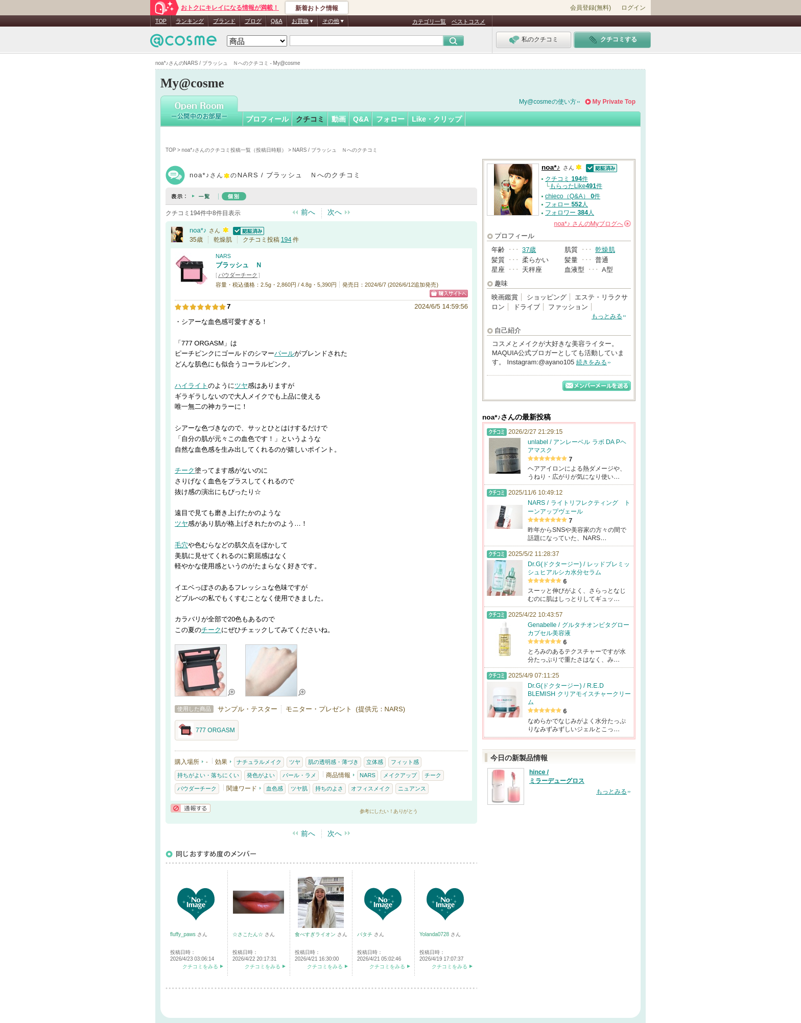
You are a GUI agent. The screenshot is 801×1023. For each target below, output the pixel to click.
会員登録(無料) (590, 7)
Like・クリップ (437, 119)
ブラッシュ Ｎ (239, 265)
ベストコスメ (468, 21)
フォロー (390, 119)
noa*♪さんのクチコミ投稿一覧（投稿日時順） (234, 150)
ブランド (224, 21)
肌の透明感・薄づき (333, 762)
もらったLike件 (576, 186)
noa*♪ (198, 230)
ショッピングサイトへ (449, 293)
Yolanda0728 (435, 934)
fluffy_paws (183, 934)
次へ (334, 212)
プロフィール (267, 119)
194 (286, 239)
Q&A (276, 21)
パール (284, 353)
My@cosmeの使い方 (547, 101)
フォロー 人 (566, 204)
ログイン (633, 7)
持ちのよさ (329, 788)
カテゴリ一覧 (429, 21)
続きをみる (591, 362)
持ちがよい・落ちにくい (208, 775)
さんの (592, 223)
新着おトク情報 (316, 8)
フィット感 (405, 762)
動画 (339, 119)
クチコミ (310, 119)
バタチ (365, 934)
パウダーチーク (237, 275)
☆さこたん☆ (248, 934)
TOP (161, 21)
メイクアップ (400, 775)
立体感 (374, 762)
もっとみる (607, 316)
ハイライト (191, 385)
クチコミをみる (200, 966)
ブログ (253, 21)
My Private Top (614, 101)
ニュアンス (412, 788)
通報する (190, 808)
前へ (308, 212)
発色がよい (261, 775)
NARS (223, 256)
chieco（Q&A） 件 (572, 196)
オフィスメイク (370, 788)
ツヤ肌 (299, 788)
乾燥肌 (605, 249)
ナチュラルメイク (259, 762)
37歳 (529, 249)
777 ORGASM (206, 730)
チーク (185, 470)
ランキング (190, 21)
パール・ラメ (299, 775)
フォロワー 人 (569, 212)
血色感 (274, 788)
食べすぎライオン (316, 934)
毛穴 (181, 545)
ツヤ (241, 385)
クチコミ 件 (566, 178)
